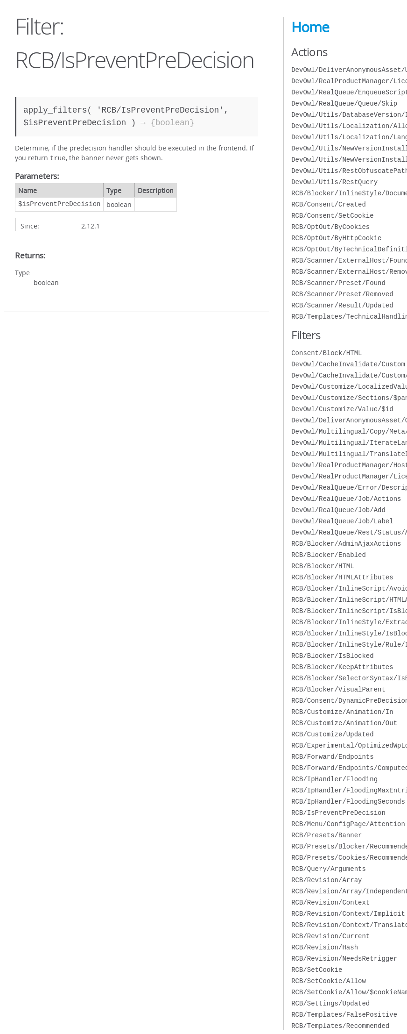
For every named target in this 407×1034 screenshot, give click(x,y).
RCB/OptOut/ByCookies (330, 226)
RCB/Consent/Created (328, 204)
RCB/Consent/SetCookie (332, 215)
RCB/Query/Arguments (328, 868)
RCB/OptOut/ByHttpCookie (336, 238)
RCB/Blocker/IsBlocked (332, 655)
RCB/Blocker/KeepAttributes (342, 667)
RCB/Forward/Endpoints (332, 756)
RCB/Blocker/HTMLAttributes (342, 577)
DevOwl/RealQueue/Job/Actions (346, 498)
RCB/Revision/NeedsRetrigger (344, 958)
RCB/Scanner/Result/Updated (342, 305)
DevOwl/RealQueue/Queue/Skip (344, 103)
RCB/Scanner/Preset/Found (338, 282)
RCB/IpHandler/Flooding (334, 779)
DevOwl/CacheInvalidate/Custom (348, 364)
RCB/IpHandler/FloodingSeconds (348, 801)
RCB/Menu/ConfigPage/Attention (348, 824)
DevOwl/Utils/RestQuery (334, 182)
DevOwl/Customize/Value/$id (342, 409)
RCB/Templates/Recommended (340, 1025)
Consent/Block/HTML (326, 353)
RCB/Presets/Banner (326, 835)
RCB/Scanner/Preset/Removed (342, 294)
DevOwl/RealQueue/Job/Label (342, 521)
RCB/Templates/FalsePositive (344, 1014)
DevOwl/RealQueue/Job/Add (338, 510)
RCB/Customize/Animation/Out (344, 723)
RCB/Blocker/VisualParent (338, 689)
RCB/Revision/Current (330, 936)
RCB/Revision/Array (326, 880)
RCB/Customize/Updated (332, 734)
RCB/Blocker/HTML (322, 566)
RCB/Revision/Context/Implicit (348, 913)
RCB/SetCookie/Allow (328, 981)
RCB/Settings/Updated (330, 1003)
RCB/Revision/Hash (324, 947)
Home (310, 27)
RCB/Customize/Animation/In (342, 711)
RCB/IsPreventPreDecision (338, 812)
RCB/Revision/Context (330, 902)
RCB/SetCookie (316, 969)
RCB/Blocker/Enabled (328, 554)
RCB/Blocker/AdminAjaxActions (346, 543)
